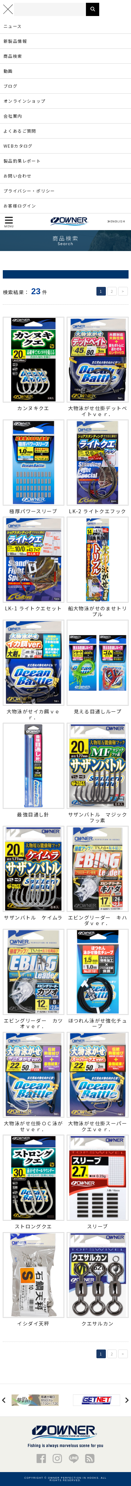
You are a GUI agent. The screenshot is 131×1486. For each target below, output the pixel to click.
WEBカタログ (18, 146)
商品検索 (12, 56)
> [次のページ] (123, 291)
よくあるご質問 (19, 131)
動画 (8, 71)
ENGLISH (116, 222)
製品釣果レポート (22, 161)
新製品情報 (15, 41)
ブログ (10, 86)
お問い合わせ (17, 176)
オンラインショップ (24, 101)
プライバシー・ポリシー (29, 191)
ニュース (12, 26)
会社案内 (12, 116)
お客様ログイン (19, 206)
